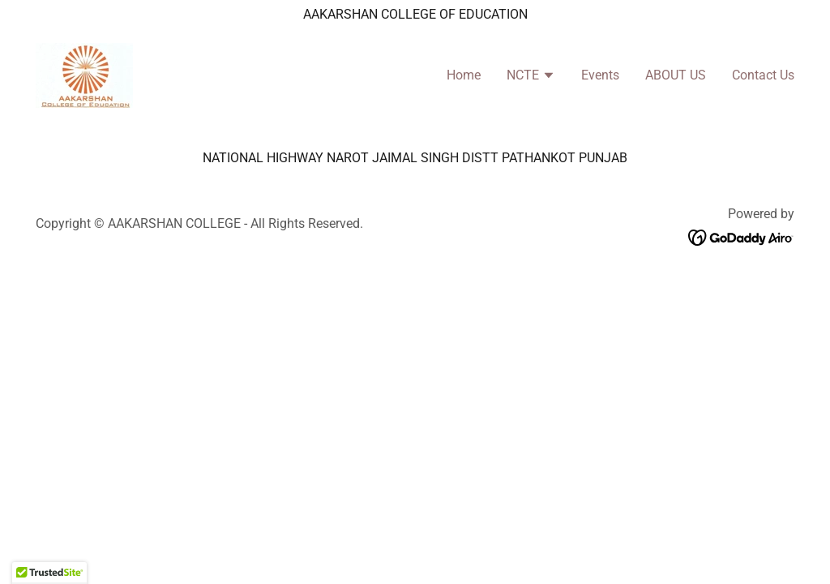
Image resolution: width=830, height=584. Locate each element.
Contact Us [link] (763, 75)
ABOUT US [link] (675, 75)
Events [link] (600, 75)
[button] (531, 77)
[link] (84, 74)
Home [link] (464, 75)
